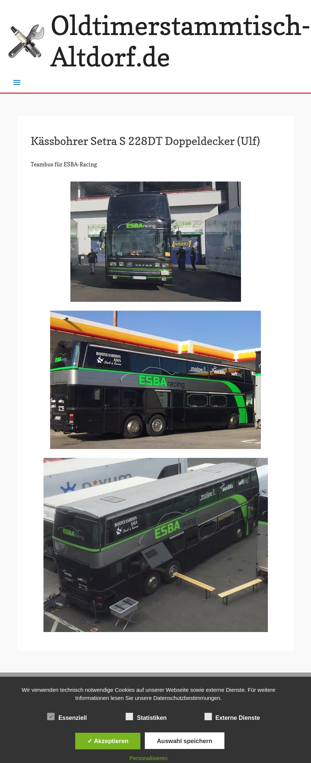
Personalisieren (148, 758)
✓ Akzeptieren (108, 741)
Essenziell (67, 716)
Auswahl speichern (184, 741)
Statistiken (146, 716)
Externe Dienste (232, 716)
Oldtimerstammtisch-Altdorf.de (180, 41)
